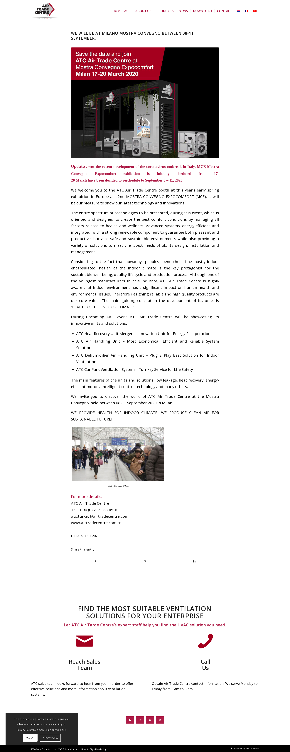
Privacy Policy (50, 737)
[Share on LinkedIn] (194, 561)
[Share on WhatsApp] (145, 561)
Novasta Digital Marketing (93, 749)
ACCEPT (30, 737)
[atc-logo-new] (45, 10)
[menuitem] (121, 11)
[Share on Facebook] (95, 561)
